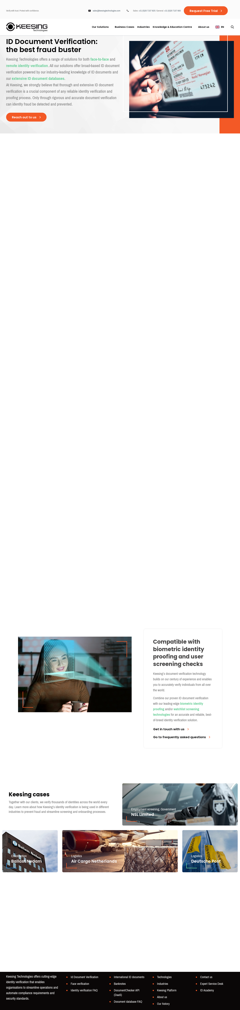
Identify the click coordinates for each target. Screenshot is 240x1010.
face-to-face (99, 59)
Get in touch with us (168, 729)
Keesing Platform (166, 990)
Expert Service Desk (211, 984)
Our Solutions (100, 27)
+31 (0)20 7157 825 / (148, 11)
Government (168, 809)
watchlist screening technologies (176, 712)
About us (203, 27)
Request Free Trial (204, 11)
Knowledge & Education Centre (172, 27)
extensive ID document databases (38, 78)
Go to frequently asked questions (179, 737)
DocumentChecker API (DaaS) (126, 993)
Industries (143, 27)
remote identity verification (27, 65)
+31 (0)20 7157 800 (172, 11)
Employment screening (145, 809)
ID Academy (207, 990)
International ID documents (129, 977)
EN (222, 27)
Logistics (76, 856)
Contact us (206, 977)
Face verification (80, 984)
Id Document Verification (84, 977)
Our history (163, 1004)
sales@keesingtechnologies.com (106, 11)
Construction (19, 856)
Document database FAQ (128, 1002)
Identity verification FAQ (84, 990)
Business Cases (124, 27)
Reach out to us (24, 117)
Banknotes (120, 984)
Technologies (164, 977)
